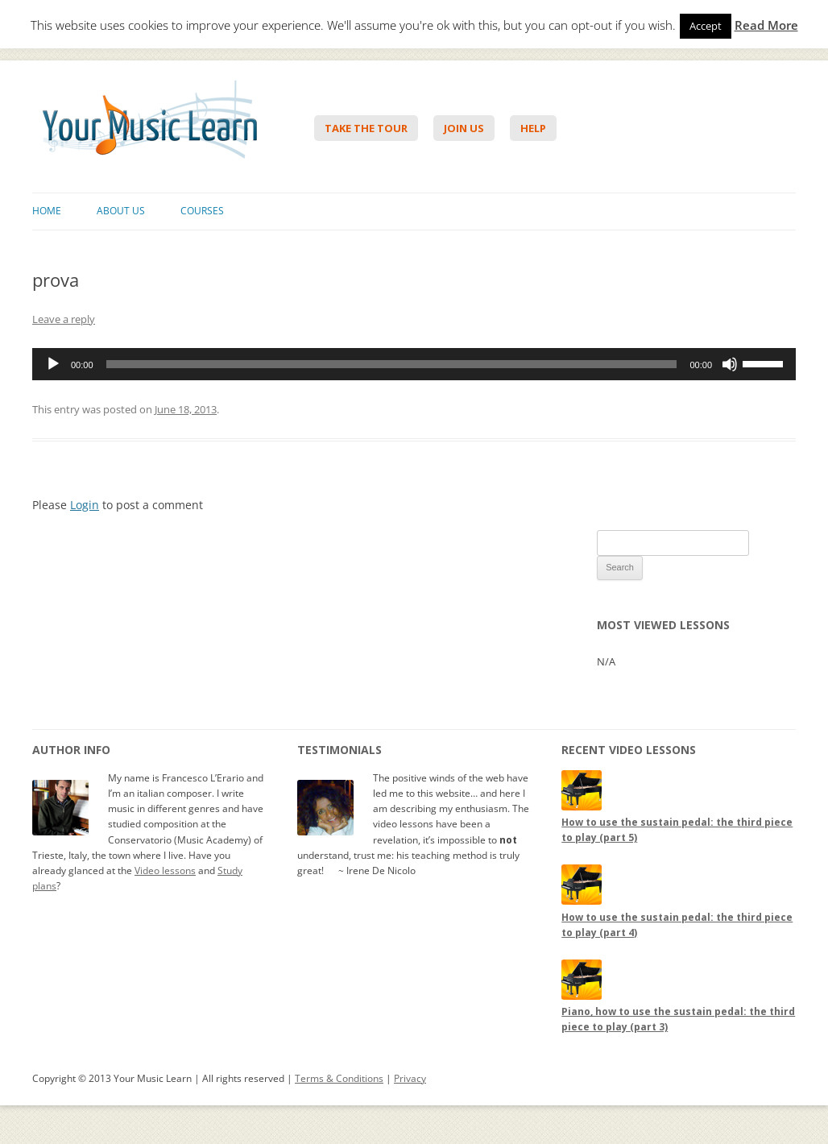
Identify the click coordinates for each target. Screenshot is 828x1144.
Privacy (410, 1078)
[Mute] (730, 364)
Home (46, 211)
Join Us (464, 128)
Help (533, 128)
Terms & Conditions (339, 1078)
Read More (766, 25)
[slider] (391, 364)
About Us (121, 211)
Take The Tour (366, 128)
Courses (202, 211)
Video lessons (165, 870)
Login (84, 504)
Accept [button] (705, 26)
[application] (414, 364)
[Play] (53, 364)
